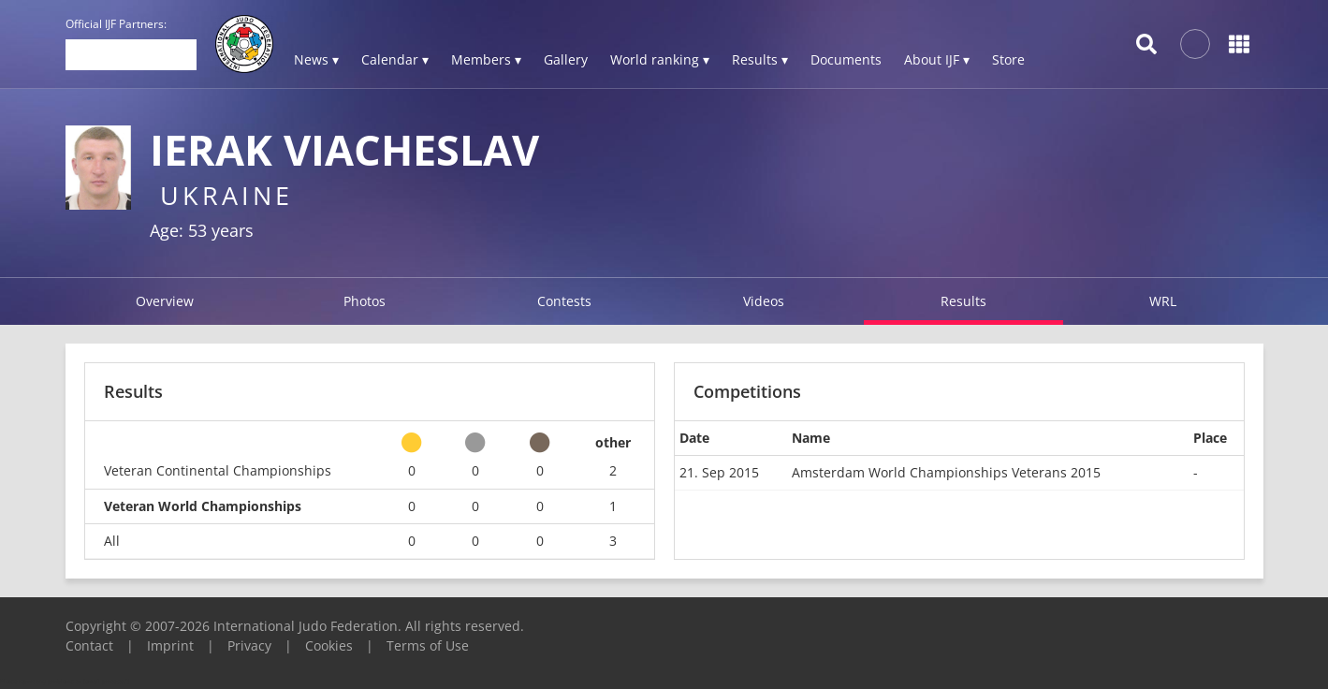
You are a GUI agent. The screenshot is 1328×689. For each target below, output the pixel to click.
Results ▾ (760, 59)
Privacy (249, 645)
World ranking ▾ (659, 59)
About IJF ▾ (937, 59)
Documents (846, 59)
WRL (1162, 301)
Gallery (566, 59)
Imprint (170, 645)
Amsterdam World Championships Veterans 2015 (946, 472)
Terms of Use (428, 645)
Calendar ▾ (395, 59)
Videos (763, 301)
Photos (364, 301)
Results (963, 301)
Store (1008, 59)
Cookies (329, 645)
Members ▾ (486, 59)
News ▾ (316, 59)
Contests (564, 301)
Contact (89, 645)
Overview (165, 301)
